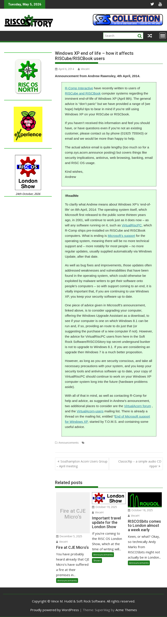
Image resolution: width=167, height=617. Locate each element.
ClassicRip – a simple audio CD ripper (139, 463)
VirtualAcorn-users (90, 411)
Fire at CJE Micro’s (73, 514)
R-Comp (133, 443)
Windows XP (97, 448)
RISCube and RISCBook (83, 93)
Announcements (68, 443)
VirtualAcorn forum (137, 406)
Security (144, 443)
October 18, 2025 (140, 510)
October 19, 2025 (104, 507)
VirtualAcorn (62, 448)
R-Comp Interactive (79, 88)
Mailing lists (106, 443)
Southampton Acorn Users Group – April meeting (82, 463)
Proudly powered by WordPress (54, 610)
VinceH (83, 69)
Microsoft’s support (121, 235)
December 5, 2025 (69, 536)
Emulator (91, 443)
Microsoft (120, 443)
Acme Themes (126, 610)
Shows (97, 560)
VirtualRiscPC (132, 225)
